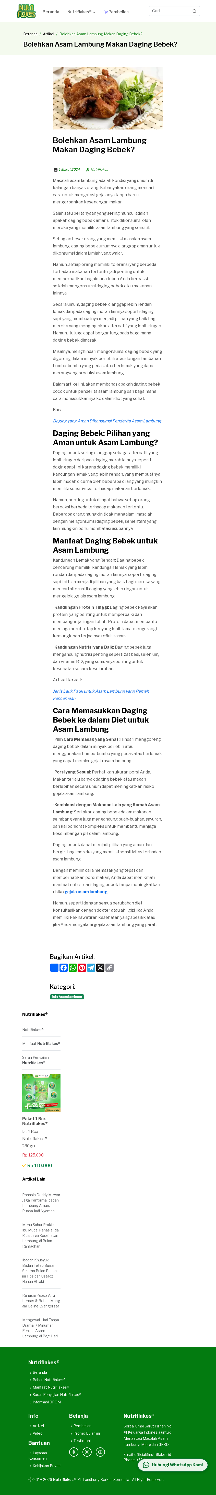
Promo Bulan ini (84, 1433)
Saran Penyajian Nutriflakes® (54, 1394)
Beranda (30, 34)
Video (35, 1433)
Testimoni (80, 1440)
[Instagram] (87, 1452)
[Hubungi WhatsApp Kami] (172, 1465)
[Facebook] (73, 1452)
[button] (81, 12)
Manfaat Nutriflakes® (48, 1387)
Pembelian (80, 1426)
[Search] (194, 11)
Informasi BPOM (44, 1402)
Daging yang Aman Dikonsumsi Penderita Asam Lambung (107, 421)
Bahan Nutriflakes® (47, 1380)
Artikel (48, 34)
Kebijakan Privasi (44, 1466)
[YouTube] (100, 1452)
